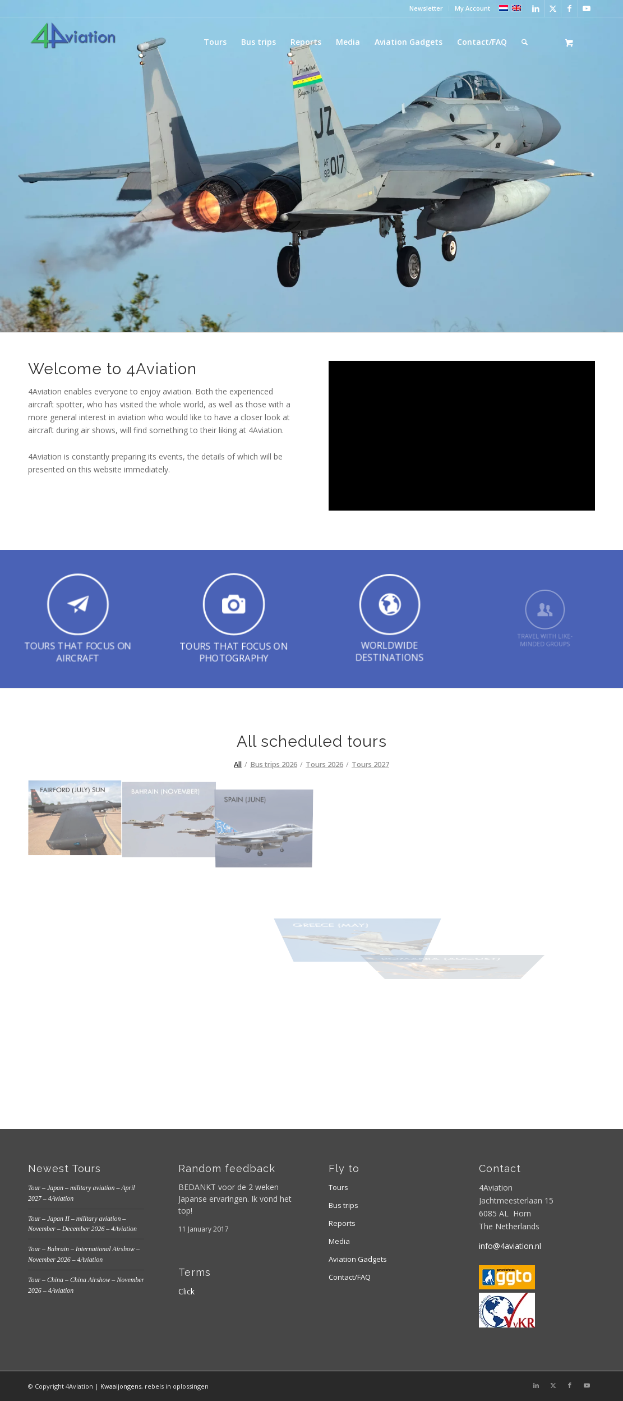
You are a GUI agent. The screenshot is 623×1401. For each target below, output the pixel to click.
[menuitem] (426, 8)
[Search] (524, 42)
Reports (342, 1223)
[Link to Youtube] (586, 8)
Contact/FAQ (350, 1277)
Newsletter (426, 8)
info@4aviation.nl (510, 1246)
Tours (338, 1187)
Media (339, 1241)
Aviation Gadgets (358, 1259)
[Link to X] (552, 8)
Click (186, 1291)
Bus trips (343, 1205)
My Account (472, 8)
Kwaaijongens (120, 1386)
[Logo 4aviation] (73, 42)
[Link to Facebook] (569, 8)
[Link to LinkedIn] (536, 8)
